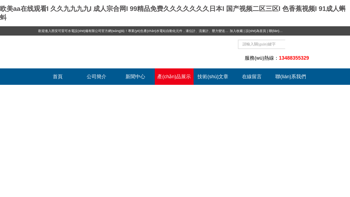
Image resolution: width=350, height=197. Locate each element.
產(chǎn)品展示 (174, 76)
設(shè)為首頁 (256, 31)
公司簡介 (96, 76)
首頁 (58, 76)
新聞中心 (135, 76)
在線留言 (252, 76)
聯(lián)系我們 (279, 31)
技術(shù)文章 (212, 76)
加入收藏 (236, 31)
